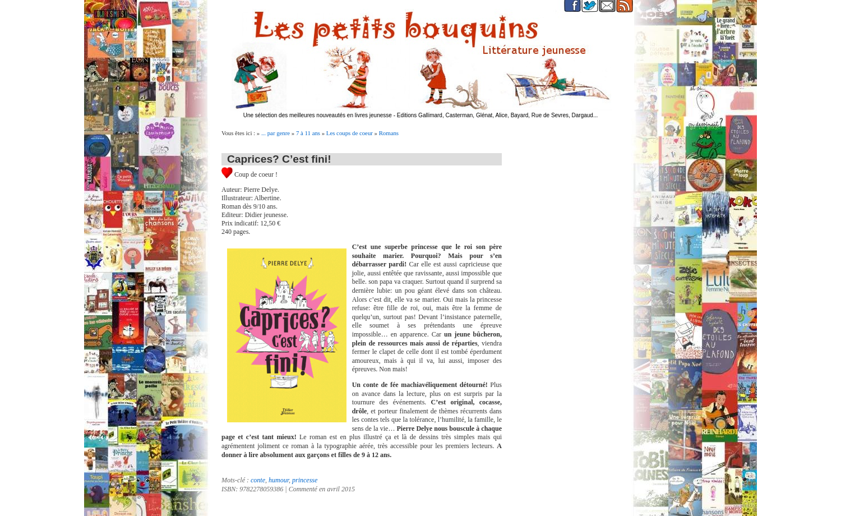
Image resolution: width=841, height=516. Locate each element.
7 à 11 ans (308, 133)
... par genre (275, 133)
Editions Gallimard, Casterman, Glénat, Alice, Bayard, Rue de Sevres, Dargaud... (497, 115)
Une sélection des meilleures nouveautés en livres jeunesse (317, 115)
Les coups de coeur (349, 133)
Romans (389, 133)
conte (258, 480)
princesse (304, 480)
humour (279, 480)
